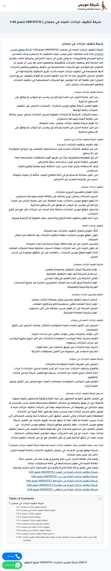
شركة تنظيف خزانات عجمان (33, 507)
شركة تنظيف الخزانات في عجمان (36, 531)
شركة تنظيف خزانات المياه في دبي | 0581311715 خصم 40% (64, 476)
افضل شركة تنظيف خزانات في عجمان (38, 511)
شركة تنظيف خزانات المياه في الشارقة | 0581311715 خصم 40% (62, 481)
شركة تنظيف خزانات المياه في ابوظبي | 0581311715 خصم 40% (62, 489)
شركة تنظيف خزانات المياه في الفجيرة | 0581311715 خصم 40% (62, 485)
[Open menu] (5, 5)
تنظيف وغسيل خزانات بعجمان (36, 524)
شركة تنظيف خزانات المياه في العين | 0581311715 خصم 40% (63, 472)
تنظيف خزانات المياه (31, 517)
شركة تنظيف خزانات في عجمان (27, 503)
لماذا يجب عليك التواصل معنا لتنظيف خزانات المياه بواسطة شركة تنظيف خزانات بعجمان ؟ (59, 539)
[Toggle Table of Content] (98, 498)
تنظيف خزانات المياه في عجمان (35, 527)
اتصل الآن (13, 556)
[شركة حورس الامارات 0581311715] (92, 6)
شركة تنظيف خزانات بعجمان (34, 521)
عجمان (67, 140)
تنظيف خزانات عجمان (31, 514)
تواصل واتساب (12, 565)
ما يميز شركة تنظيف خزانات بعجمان (38, 534)
